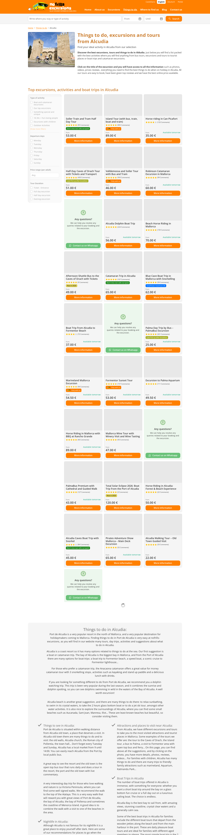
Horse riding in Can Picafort (161, 118)
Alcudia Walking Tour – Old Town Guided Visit (161, 540)
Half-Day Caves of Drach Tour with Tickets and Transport (83, 172)
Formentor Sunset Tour (119, 380)
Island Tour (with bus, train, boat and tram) (122, 120)
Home (30, 28)
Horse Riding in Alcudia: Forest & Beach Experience (161, 487)
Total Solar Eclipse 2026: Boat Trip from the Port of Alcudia (122, 487)
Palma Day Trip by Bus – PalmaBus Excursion (159, 329)
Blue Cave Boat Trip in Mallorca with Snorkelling (160, 277)
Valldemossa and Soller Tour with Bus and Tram (122, 172)
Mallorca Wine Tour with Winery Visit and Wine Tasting (123, 435)
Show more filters (38, 129)
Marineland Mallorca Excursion (78, 382)
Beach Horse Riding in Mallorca (158, 225)
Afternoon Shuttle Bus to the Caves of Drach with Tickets (82, 277)
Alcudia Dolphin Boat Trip (120, 223)
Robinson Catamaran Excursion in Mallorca (158, 172)
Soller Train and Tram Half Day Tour (81, 120)
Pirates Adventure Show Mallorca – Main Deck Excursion (119, 541)
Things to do (41, 28)
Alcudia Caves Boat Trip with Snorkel (82, 540)
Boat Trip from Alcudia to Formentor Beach (80, 329)
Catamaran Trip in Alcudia (120, 275)
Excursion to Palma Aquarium (163, 380)
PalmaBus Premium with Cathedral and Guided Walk (81, 487)
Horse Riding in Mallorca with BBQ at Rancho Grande (83, 435)
